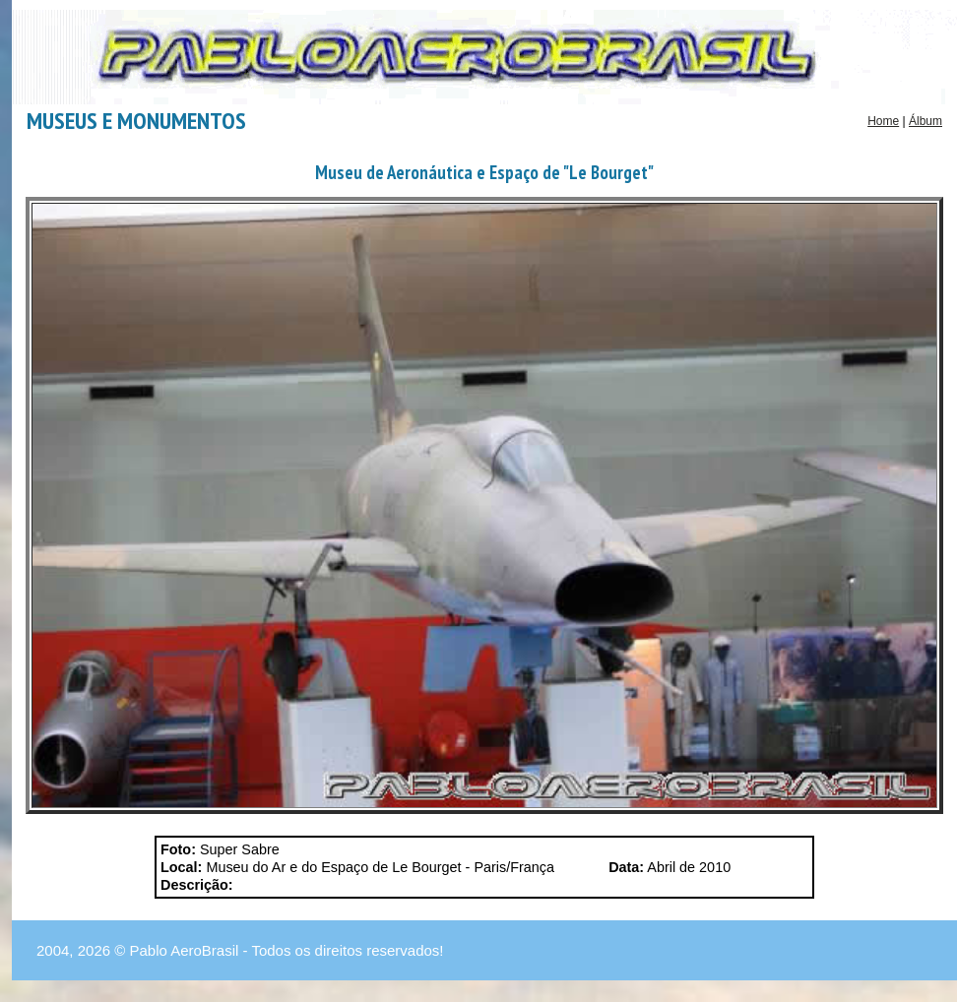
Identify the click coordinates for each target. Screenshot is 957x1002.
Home (883, 121)
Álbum (925, 121)
